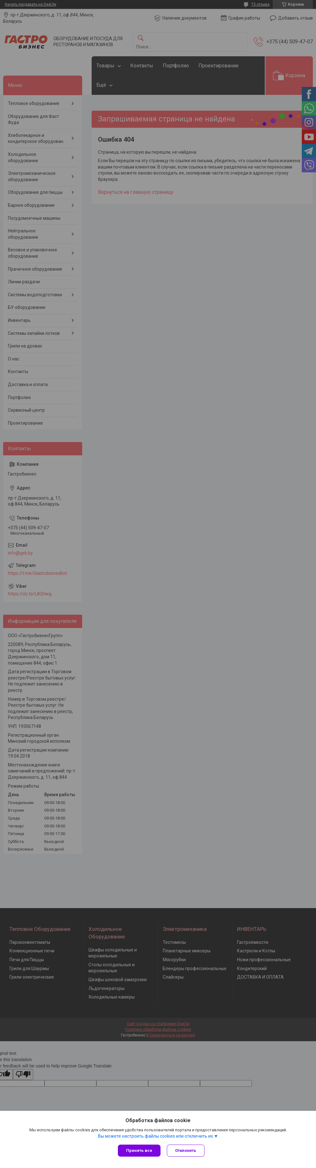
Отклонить (185, 1150)
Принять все (139, 1150)
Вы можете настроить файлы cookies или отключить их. (156, 1136)
